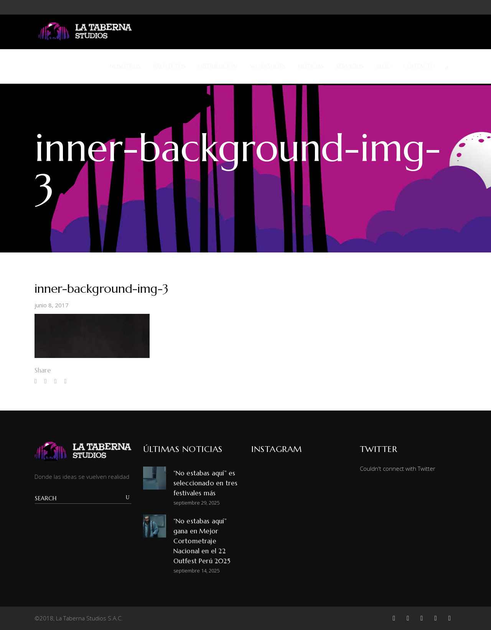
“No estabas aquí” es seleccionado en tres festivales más (205, 483)
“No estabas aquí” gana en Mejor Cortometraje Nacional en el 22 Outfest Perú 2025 (201, 541)
